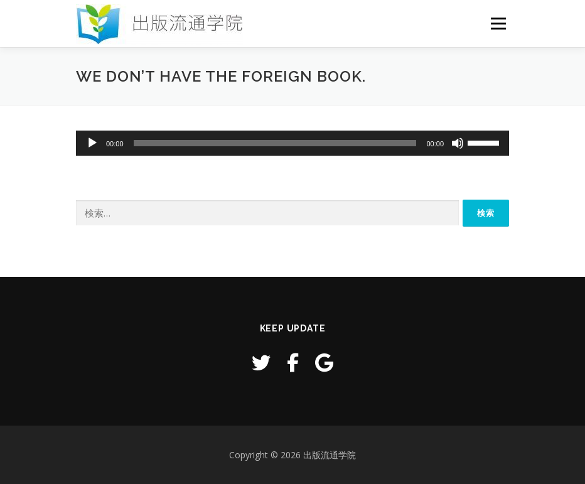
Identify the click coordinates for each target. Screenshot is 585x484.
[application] (292, 143)
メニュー (498, 23)
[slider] (275, 143)
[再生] (92, 143)
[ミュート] (457, 143)
